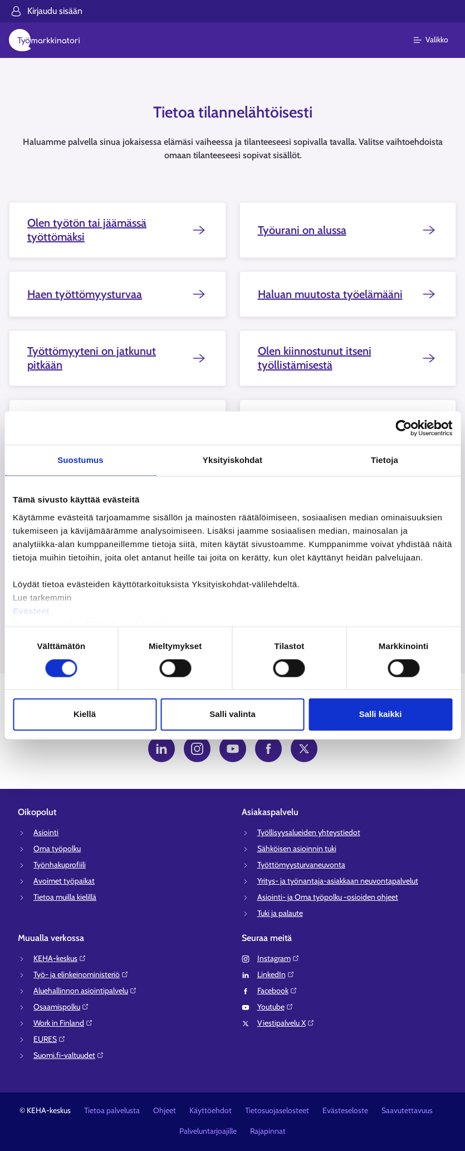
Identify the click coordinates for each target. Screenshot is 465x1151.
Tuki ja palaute (280, 913)
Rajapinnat (268, 1131)
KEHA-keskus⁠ (59, 958)
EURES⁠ (49, 1039)
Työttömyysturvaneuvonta (301, 865)
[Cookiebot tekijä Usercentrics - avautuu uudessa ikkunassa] (403, 428)
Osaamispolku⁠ (61, 1007)
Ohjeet (164, 1110)
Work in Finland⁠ (63, 1023)
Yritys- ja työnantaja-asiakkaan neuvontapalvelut (337, 881)
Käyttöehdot (210, 1110)
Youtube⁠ (275, 1007)
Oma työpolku (57, 848)
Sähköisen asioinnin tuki (296, 848)
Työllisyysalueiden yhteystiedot (308, 832)
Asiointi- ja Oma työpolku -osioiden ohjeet (327, 897)
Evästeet (31, 611)
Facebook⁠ (277, 991)
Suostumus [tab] (80, 460)
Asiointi (45, 832)
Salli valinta (232, 714)
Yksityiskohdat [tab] (232, 460)
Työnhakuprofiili (59, 865)
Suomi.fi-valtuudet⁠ (68, 1055)
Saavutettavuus (407, 1110)
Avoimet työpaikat (64, 881)
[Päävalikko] (437, 40)
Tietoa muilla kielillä (64, 897)
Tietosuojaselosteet (277, 1110)
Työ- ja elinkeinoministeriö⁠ (81, 974)
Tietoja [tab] (384, 460)
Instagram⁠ (278, 958)
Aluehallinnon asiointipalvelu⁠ (85, 991)
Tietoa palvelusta (112, 1110)
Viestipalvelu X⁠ (286, 1023)
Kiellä (85, 714)
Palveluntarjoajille (208, 1131)
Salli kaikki (380, 714)
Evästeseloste (345, 1110)
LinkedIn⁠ (276, 974)
